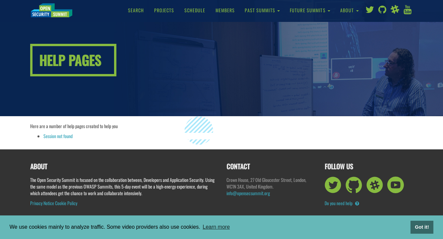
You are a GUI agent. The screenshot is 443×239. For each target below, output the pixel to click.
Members (225, 10)
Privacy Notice (42, 202)
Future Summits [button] (310, 10)
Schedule (195, 10)
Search (136, 10)
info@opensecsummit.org (248, 193)
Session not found (58, 135)
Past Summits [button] (262, 10)
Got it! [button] (422, 227)
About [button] (349, 10)
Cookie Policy (66, 202)
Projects (164, 10)
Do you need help (342, 202)
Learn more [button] (216, 227)
